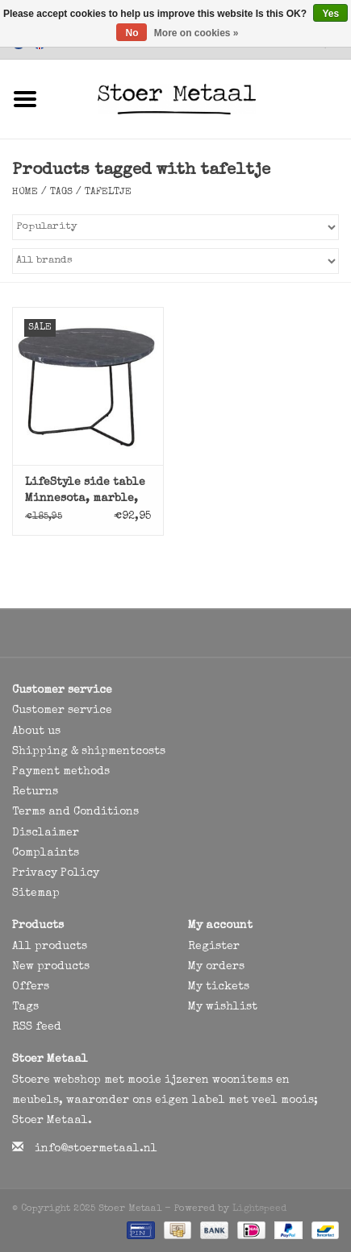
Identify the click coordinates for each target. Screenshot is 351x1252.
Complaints (45, 853)
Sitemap (36, 893)
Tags (61, 192)
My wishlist (222, 1007)
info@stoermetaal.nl (96, 1149)
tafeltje (108, 192)
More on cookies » (196, 33)
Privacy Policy (55, 873)
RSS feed (36, 1027)
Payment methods (61, 771)
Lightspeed (259, 1209)
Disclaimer (45, 833)
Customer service (62, 710)
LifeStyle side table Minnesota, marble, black (85, 492)
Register (214, 946)
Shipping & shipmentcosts (88, 751)
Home (25, 192)
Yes (330, 13)
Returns (35, 792)
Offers (30, 987)
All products (49, 946)
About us (36, 731)
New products (51, 966)
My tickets (218, 987)
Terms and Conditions (75, 812)
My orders (216, 966)
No (131, 33)
